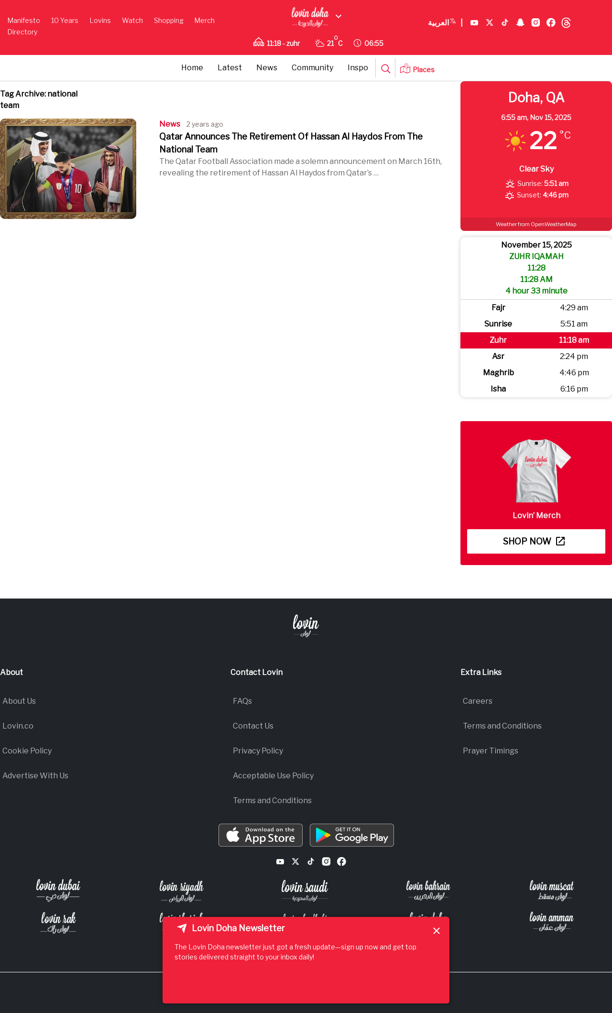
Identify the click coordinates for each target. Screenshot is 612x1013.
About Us (19, 701)
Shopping (169, 20)
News (266, 67)
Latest (230, 67)
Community (312, 67)
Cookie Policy (27, 750)
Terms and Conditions (272, 800)
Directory (22, 32)
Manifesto (23, 20)
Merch (204, 20)
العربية (445, 23)
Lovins (100, 20)
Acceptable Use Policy (273, 775)
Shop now (534, 541)
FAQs (242, 701)
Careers (477, 701)
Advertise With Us (35, 775)
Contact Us (253, 725)
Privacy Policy (258, 750)
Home (192, 67)
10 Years (64, 20)
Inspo (358, 67)
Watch (132, 20)
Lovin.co (17, 725)
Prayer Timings (490, 750)
